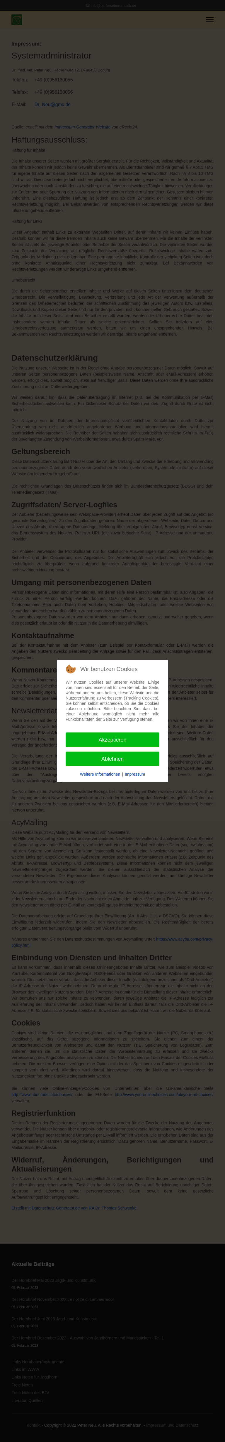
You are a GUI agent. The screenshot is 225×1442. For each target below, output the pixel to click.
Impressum (135, 774)
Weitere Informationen (100, 774)
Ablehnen (112, 759)
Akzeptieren (112, 740)
